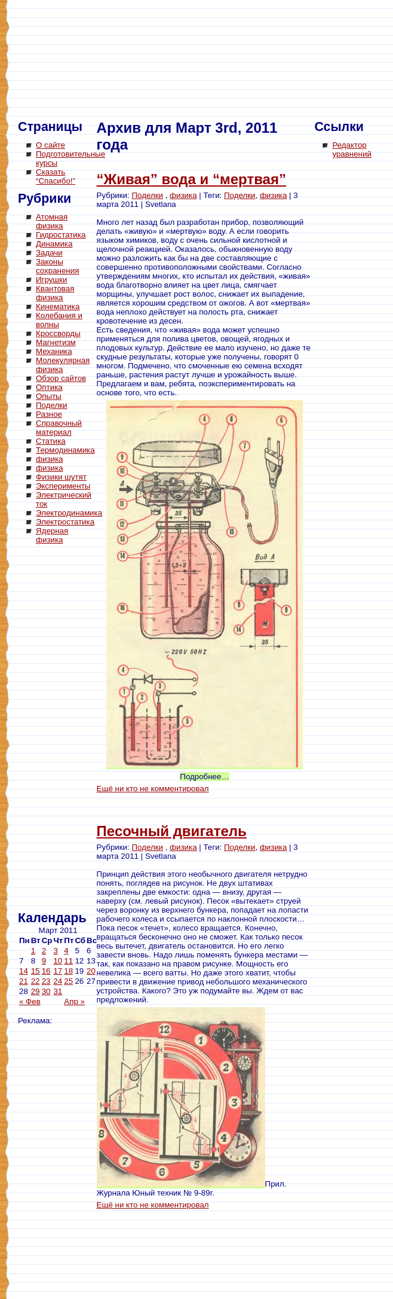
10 (57, 960)
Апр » (74, 1001)
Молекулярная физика (63, 365)
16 (46, 970)
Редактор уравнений (351, 149)
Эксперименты (63, 485)
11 (68, 960)
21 (23, 981)
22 (35, 981)
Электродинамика (69, 512)
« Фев (30, 1001)
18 (68, 970)
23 (46, 981)
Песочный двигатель (172, 831)
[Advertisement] (65, 729)
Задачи (49, 252)
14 (23, 970)
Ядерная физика (52, 535)
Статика (51, 441)
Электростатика (65, 521)
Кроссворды (58, 333)
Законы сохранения (57, 266)
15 (35, 970)
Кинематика (57, 306)
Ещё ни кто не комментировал (153, 788)
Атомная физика (51, 221)
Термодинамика (65, 450)
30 (46, 991)
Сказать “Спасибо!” (55, 176)
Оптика (49, 387)
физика (49, 459)
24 (57, 981)
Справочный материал (59, 428)
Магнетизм (56, 342)
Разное (49, 414)
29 (35, 991)
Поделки (51, 405)
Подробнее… (204, 776)
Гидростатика (60, 234)
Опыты (49, 396)
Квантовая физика (55, 293)
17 (57, 970)
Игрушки (51, 279)
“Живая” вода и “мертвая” (191, 179)
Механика (54, 351)
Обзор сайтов (61, 378)
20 (91, 970)
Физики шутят (61, 476)
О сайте (50, 145)
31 (57, 991)
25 (68, 981)
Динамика (54, 243)
